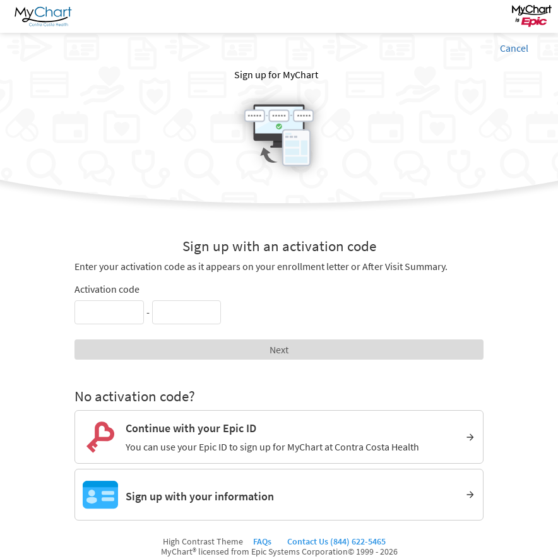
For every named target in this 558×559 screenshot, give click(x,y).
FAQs (264, 541)
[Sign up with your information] (278, 495)
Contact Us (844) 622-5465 (335, 541)
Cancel (514, 48)
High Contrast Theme (203, 541)
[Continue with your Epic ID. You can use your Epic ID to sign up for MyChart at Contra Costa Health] (278, 437)
